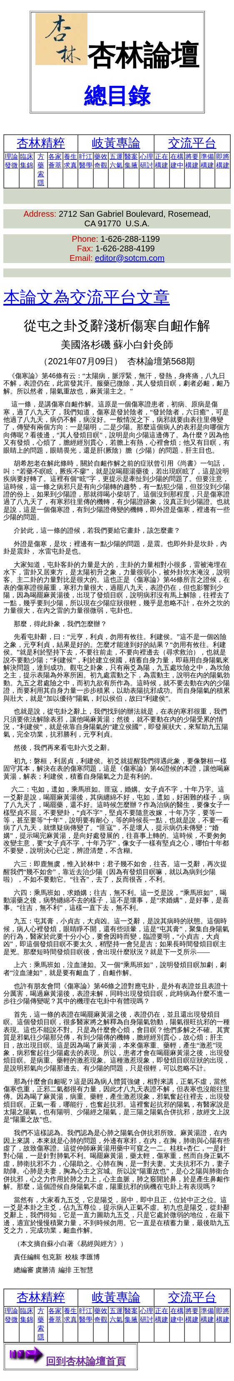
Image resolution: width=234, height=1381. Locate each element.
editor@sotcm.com (129, 258)
